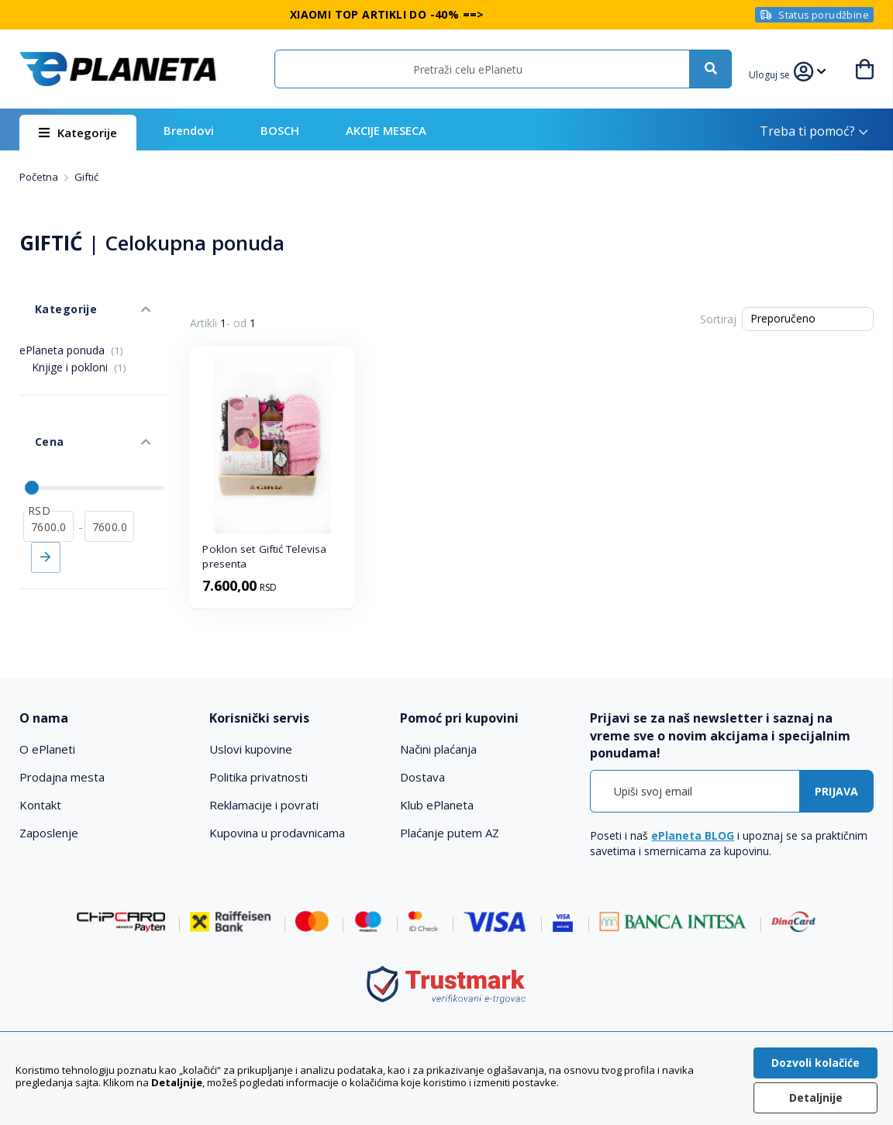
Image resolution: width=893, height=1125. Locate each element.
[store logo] (117, 69)
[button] (778, 73)
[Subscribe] (836, 791)
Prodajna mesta (62, 777)
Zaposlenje (48, 832)
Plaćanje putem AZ (449, 832)
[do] (109, 473)
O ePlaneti (47, 749)
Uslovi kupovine (250, 749)
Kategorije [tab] (48, 293)
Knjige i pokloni (79, 343)
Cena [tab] (33, 403)
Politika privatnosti (258, 777)
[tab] (105, 718)
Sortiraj (718, 319)
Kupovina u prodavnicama (277, 832)
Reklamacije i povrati (264, 805)
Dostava (422, 777)
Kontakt (40, 805)
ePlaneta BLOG (692, 835)
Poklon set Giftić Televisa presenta (264, 556)
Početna (39, 177)
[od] (48, 473)
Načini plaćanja (438, 749)
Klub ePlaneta (437, 805)
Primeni (45, 504)
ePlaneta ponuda (71, 326)
